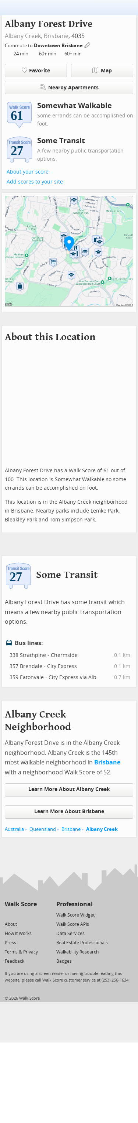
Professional (74, 904)
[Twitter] (9, 914)
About (11, 924)
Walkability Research (77, 952)
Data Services (70, 933)
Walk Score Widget (75, 915)
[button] (69, 243)
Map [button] (102, 70)
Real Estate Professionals (82, 942)
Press (10, 942)
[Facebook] (20, 914)
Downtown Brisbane (59, 45)
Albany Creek (102, 829)
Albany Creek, (23, 36)
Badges (64, 961)
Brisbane (56, 36)
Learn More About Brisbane (69, 811)
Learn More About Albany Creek (69, 789)
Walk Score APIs (72, 924)
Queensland (42, 829)
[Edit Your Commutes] (87, 44)
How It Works (18, 933)
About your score (28, 172)
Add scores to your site (35, 182)
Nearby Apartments (69, 87)
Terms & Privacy (21, 952)
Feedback (14, 961)
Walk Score (21, 904)
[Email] (32, 914)
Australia (14, 829)
